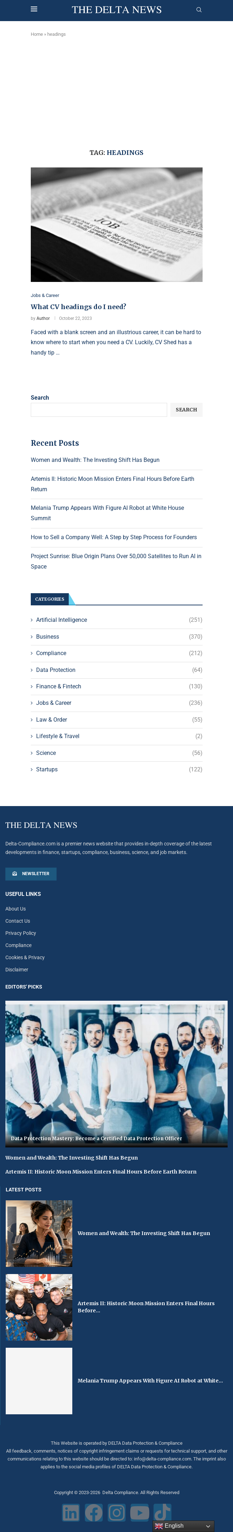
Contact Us (17, 920)
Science (119, 753)
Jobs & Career (119, 703)
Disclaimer (16, 969)
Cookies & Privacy (25, 957)
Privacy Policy (20, 933)
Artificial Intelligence (119, 620)
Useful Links (23, 894)
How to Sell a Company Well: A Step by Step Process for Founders (114, 537)
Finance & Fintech (119, 687)
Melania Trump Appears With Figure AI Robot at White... (150, 1380)
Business (119, 637)
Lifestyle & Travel (119, 736)
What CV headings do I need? (78, 307)
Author (43, 318)
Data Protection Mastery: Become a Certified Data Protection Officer (96, 1139)
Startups (119, 770)
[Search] (199, 10)
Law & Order (119, 720)
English (169, 1526)
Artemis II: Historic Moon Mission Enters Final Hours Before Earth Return (100, 1171)
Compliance (119, 653)
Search (40, 397)
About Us (15, 908)
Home (37, 34)
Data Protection (119, 670)
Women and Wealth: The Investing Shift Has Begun (95, 460)
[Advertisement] (117, 92)
